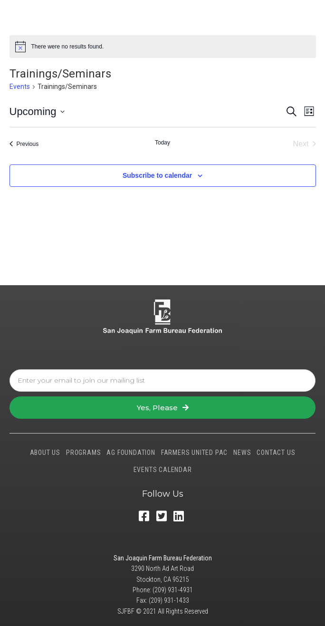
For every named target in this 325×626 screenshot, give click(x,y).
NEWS (242, 452)
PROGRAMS (83, 452)
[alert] (163, 46)
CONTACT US (276, 452)
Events (20, 86)
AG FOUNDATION (130, 452)
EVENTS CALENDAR (163, 469)
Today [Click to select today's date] (162, 142)
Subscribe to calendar (157, 175)
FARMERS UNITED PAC (194, 452)
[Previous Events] (24, 144)
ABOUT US (45, 452)
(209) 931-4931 (173, 590)
